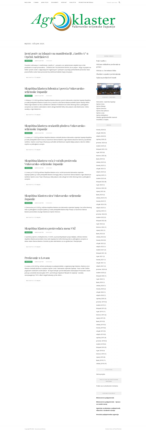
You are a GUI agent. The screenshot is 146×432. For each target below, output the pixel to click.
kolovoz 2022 (100, 227)
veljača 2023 (100, 207)
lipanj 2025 (99, 159)
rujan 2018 (99, 350)
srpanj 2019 (99, 318)
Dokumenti (54, 2)
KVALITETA (73, 2)
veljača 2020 (100, 295)
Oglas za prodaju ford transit (106, 78)
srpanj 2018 (99, 357)
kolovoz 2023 (100, 188)
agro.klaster (39, 60)
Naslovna (28, 2)
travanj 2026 (100, 130)
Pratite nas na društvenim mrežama (107, 386)
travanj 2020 (100, 289)
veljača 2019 (100, 334)
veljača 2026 (100, 136)
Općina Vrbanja (100, 106)
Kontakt (64, 2)
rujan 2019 (99, 311)
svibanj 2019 (100, 324)
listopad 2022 (100, 220)
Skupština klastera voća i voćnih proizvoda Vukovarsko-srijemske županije (51, 162)
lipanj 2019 (99, 321)
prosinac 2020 (100, 269)
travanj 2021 (100, 259)
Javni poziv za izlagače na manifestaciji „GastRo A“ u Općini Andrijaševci (56, 55)
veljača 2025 (100, 172)
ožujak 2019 (100, 331)
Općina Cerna (100, 104)
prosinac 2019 (100, 302)
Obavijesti (29, 60)
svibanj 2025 (100, 162)
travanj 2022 (100, 240)
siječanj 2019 (100, 337)
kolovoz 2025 (100, 155)
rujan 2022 (99, 224)
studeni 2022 (100, 217)
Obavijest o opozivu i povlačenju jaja (108, 74)
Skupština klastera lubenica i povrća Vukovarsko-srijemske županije (55, 90)
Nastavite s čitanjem (33, 77)
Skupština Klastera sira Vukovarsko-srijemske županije (53, 197)
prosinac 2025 (100, 143)
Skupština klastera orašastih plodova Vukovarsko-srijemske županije (55, 127)
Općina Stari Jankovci (102, 111)
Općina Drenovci (101, 108)
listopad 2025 (100, 149)
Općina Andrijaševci (102, 115)
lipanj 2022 (99, 233)
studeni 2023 (100, 178)
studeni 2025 (100, 146)
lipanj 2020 (99, 282)
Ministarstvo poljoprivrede (105, 398)
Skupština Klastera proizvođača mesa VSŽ (50, 228)
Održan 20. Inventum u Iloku (106, 71)
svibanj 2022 (100, 237)
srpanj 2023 (99, 191)
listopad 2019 (100, 308)
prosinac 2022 (100, 214)
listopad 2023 (100, 182)
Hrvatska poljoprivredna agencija (107, 414)
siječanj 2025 (100, 175)
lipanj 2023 (99, 195)
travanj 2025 (100, 165)
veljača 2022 (100, 246)
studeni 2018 (100, 344)
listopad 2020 (100, 276)
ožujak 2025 (100, 168)
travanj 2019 (100, 328)
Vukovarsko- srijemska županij (105, 102)
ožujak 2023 (100, 204)
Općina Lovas (100, 113)
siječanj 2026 (100, 139)
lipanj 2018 (99, 360)
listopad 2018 (100, 347)
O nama (36, 2)
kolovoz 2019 (100, 315)
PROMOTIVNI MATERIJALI (86, 2)
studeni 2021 (100, 250)
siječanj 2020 (100, 298)
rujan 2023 (99, 185)
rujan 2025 (99, 152)
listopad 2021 (100, 253)
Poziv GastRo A (101, 61)
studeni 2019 (100, 305)
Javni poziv (44, 2)
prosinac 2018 (100, 341)
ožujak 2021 (100, 263)
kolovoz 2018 (100, 354)
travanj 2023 (100, 201)
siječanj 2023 (100, 211)
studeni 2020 (100, 272)
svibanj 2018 (100, 363)
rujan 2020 (99, 279)
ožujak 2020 (100, 292)
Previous (97, 89)
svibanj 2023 (100, 198)
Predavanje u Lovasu (37, 258)
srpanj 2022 (99, 230)
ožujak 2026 (100, 133)
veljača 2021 (100, 266)
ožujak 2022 (100, 243)
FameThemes (117, 429)
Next (120, 89)
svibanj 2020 (100, 285)
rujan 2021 (99, 256)
